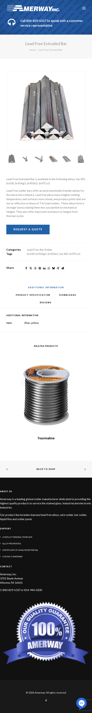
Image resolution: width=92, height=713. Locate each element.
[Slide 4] (53, 158)
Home (33, 49)
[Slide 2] (25, 158)
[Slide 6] (81, 158)
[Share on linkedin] (44, 268)
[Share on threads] (35, 268)
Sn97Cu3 (74, 253)
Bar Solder (46, 249)
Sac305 (63, 253)
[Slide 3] (39, 158)
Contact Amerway (12, 556)
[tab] (33, 296)
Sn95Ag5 (40, 253)
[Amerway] (33, 8)
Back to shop (45, 469)
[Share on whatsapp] (49, 268)
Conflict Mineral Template (17, 537)
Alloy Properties (11, 543)
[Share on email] (62, 268)
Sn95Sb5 (52, 253)
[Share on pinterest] (40, 268)
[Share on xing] (58, 268)
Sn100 (30, 253)
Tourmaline (46, 438)
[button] (84, 8)
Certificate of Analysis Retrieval (20, 550)
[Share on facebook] (26, 268)
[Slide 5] (67, 158)
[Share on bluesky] (53, 268)
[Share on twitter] (31, 268)
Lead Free (33, 249)
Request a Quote (27, 229)
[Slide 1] (11, 158)
